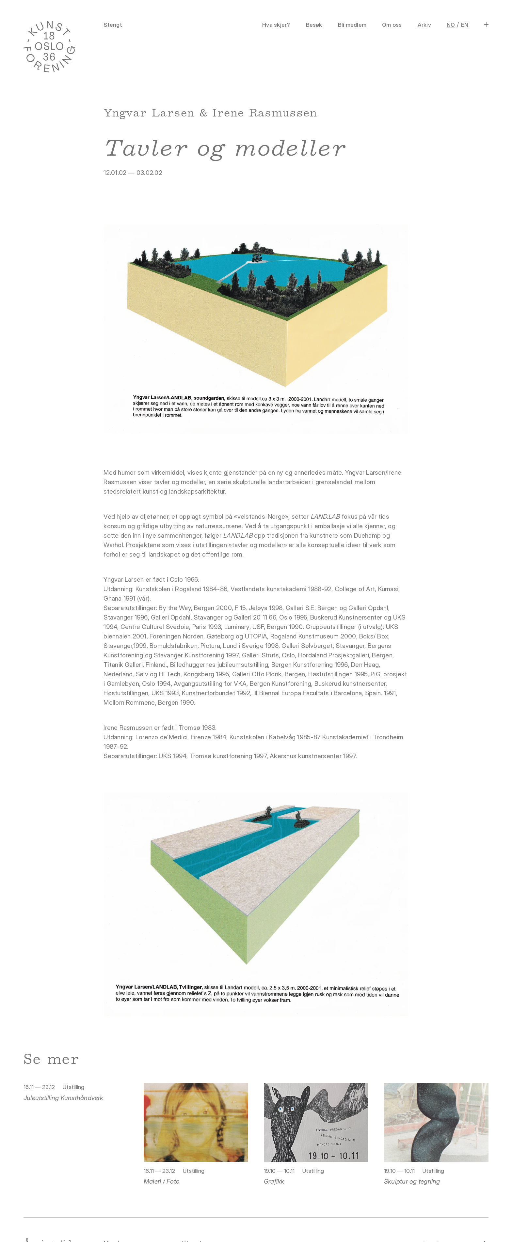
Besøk (314, 24)
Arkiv (424, 24)
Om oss (392, 24)
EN (464, 24)
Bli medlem (352, 24)
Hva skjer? (276, 24)
